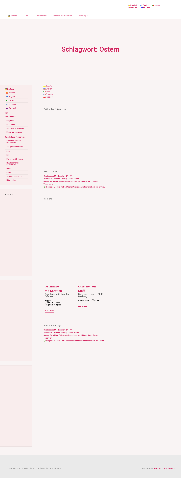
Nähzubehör (83, 300)
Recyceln (10, 119)
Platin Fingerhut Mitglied (53, 304)
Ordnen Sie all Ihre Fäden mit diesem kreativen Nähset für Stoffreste (70, 181)
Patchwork (10, 123)
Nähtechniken (10, 116)
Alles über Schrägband (15, 127)
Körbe (8, 170)
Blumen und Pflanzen (15, 157)
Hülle (8, 166)
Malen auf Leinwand (14, 131)
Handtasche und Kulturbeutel (13, 161)
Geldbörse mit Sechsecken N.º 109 (57, 176)
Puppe (48, 300)
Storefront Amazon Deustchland (14, 140)
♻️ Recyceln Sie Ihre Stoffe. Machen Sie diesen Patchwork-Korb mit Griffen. (74, 187)
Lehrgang (8, 149)
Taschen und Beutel (14, 173)
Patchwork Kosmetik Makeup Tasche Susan (61, 179)
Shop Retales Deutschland (15, 135)
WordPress (169, 465)
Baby (8, 153)
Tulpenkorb (48, 184)
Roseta (157, 465)
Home (7, 112)
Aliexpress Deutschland (15, 144)
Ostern (50, 303)
